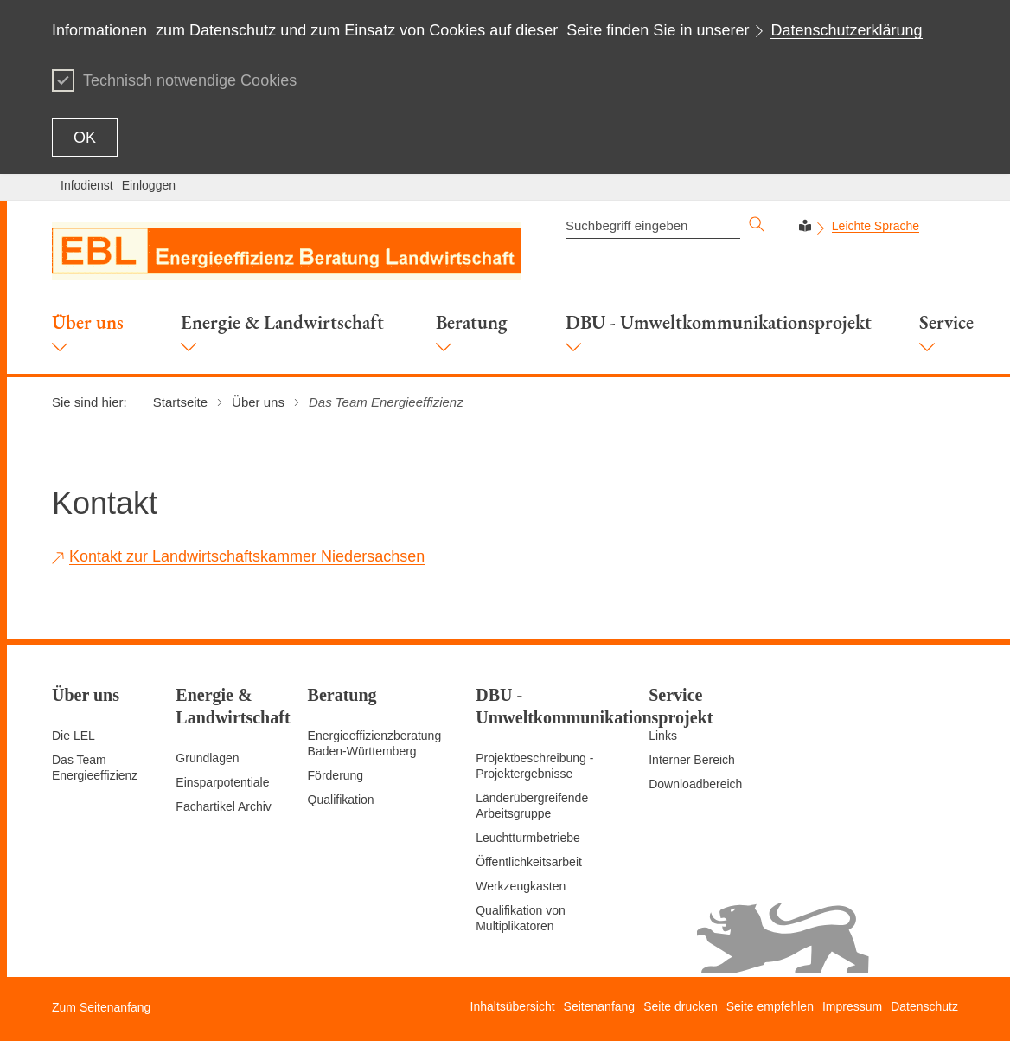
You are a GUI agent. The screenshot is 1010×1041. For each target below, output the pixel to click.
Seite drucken (680, 1006)
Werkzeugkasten (521, 886)
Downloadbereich (695, 784)
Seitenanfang (600, 1006)
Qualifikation (341, 799)
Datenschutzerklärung (846, 30)
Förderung (336, 775)
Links (663, 735)
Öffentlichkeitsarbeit (529, 862)
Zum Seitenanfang (101, 1007)
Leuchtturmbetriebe (528, 838)
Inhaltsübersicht (512, 1006)
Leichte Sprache (875, 226)
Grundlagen (207, 758)
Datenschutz (924, 1006)
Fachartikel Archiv (223, 806)
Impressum (852, 1006)
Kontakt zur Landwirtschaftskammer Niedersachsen (247, 556)
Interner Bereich (692, 760)
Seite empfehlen (770, 1006)
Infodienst (87, 185)
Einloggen (149, 185)
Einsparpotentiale (222, 782)
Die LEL (73, 735)
